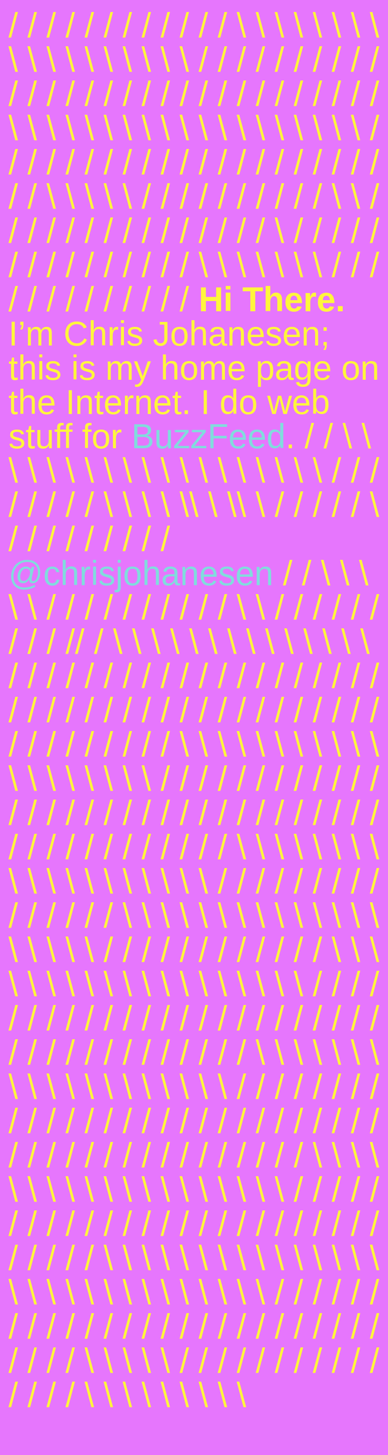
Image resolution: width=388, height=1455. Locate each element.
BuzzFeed (209, 436)
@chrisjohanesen (140, 573)
